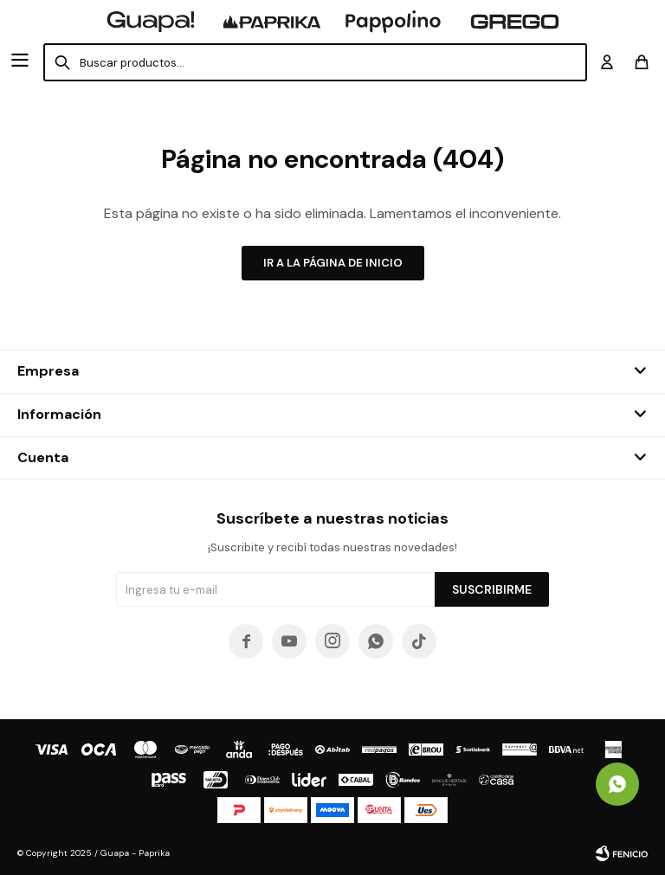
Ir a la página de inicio (333, 262)
